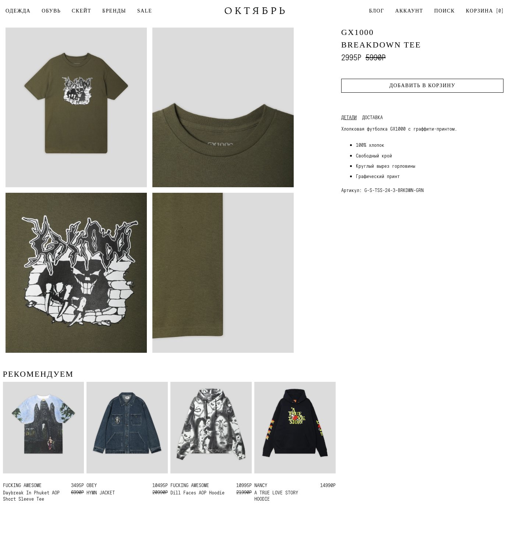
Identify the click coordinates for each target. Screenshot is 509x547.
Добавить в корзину (422, 85)
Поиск (444, 11)
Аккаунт (409, 11)
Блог (376, 11)
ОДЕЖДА (18, 11)
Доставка (372, 117)
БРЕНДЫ (114, 11)
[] (484, 10)
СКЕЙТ (81, 11)
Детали (349, 117)
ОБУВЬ (51, 11)
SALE (144, 11)
